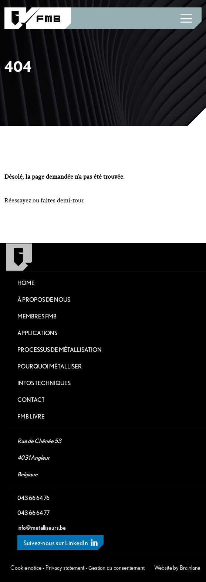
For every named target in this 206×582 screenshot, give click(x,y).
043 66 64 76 (33, 498)
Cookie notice (25, 567)
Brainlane (190, 567)
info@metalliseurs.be (41, 527)
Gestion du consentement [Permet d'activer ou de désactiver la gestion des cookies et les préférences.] (116, 568)
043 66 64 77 (33, 512)
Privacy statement (64, 567)
